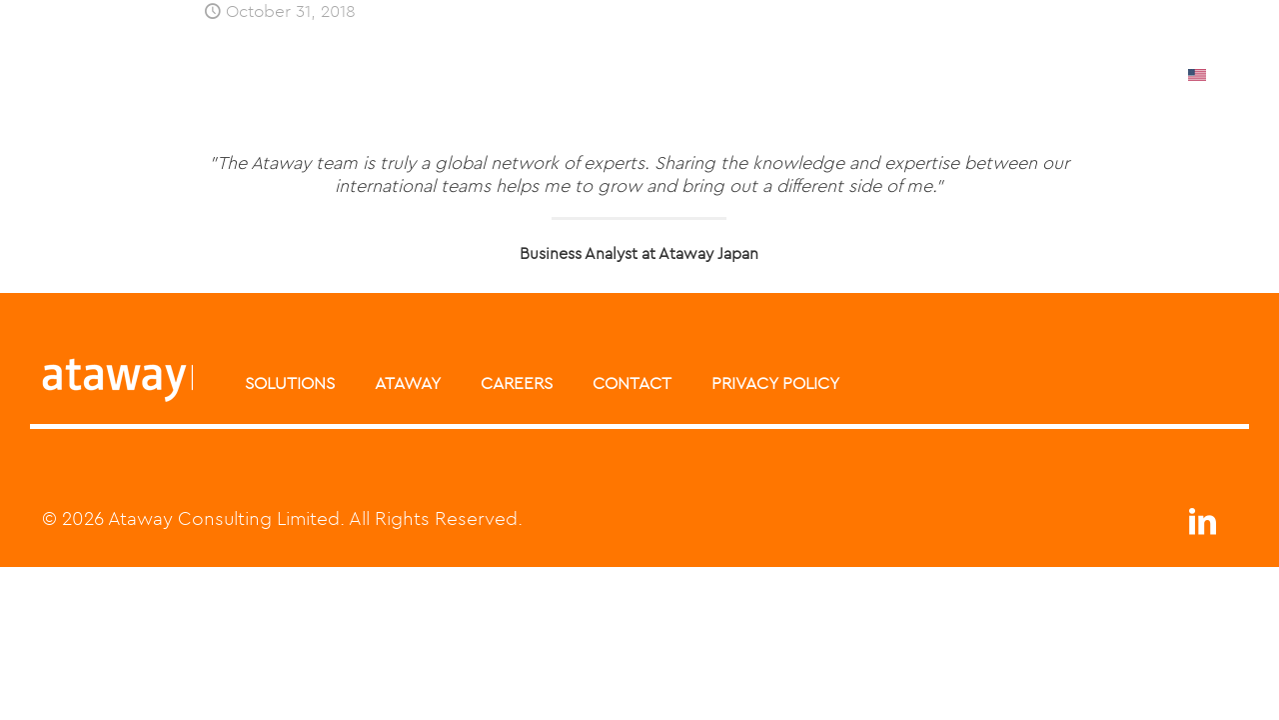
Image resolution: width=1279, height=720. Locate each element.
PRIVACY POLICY (775, 383)
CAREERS (517, 383)
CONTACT (632, 383)
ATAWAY (408, 383)
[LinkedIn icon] (1202, 526)
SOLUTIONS (290, 383)
